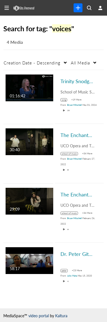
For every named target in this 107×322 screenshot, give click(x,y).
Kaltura (61, 315)
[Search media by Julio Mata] (72, 275)
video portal (38, 315)
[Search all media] (89, 7)
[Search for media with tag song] (65, 99)
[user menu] (100, 7)
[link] (78, 7)
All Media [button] (80, 62)
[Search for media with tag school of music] (71, 153)
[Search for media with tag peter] (66, 270)
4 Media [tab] (15, 42)
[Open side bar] (6, 7)
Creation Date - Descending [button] (32, 62)
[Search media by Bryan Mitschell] (74, 105)
